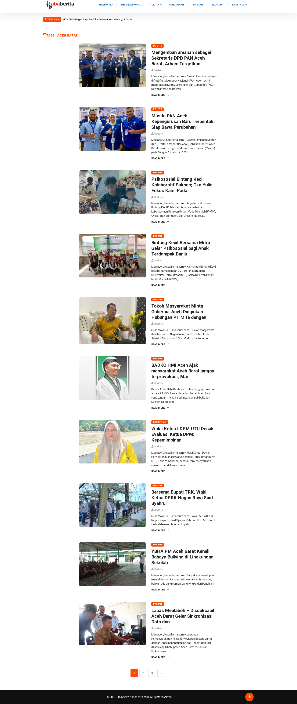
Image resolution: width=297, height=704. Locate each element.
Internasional (131, 4)
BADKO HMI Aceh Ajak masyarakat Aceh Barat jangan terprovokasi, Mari (182, 371)
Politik (154, 4)
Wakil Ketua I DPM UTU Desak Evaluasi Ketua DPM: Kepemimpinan (182, 434)
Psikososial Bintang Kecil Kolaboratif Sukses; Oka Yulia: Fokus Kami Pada (182, 185)
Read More (160, 94)
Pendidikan (176, 4)
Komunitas (159, 422)
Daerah (198, 4)
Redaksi (158, 70)
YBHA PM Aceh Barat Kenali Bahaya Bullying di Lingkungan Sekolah (182, 557)
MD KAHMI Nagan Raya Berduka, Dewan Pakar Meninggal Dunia (97, 19)
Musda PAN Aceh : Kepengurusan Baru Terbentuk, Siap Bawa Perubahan (183, 121)
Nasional (105, 4)
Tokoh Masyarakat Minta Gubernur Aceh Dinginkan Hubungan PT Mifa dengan (178, 311)
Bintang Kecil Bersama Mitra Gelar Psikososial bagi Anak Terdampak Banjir (180, 248)
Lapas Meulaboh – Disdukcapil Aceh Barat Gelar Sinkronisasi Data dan (182, 616)
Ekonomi (217, 4)
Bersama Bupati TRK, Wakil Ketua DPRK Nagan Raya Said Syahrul (182, 497)
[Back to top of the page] (249, 696)
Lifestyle (238, 4)
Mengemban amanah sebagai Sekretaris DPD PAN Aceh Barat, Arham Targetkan (181, 58)
